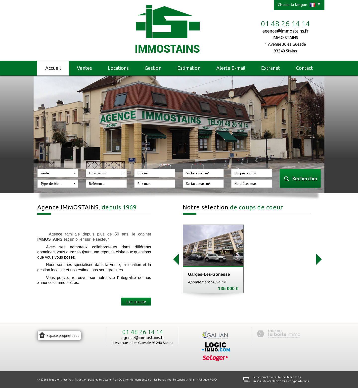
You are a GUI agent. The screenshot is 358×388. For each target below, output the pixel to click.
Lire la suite (136, 301)
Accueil (53, 68)
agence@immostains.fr (285, 30)
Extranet (270, 68)
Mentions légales (140, 379)
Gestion (153, 68)
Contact (304, 68)
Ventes (84, 68)
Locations (118, 68)
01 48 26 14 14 (142, 331)
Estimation (188, 68)
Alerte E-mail (230, 68)
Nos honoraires (162, 379)
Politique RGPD (207, 379)
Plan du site (120, 379)
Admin (192, 379)
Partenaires (180, 379)
